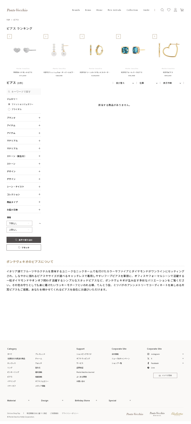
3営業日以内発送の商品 (16, 358)
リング (9, 367)
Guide (146, 10)
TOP (8, 19)
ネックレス (11, 363)
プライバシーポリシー (70, 413)
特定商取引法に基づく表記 (37, 413)
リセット (24, 247)
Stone (99, 10)
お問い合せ (80, 381)
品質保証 (79, 367)
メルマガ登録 (165, 375)
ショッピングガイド (84, 354)
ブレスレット (40, 354)
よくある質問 (81, 376)
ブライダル (17, 109)
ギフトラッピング (83, 358)
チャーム (38, 358)
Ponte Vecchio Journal (85, 372)
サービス (79, 363)
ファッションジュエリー (22, 104)
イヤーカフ (11, 386)
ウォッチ (38, 363)
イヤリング (11, 381)
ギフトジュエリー (41, 381)
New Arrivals (114, 10)
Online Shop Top (13, 413)
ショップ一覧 (117, 363)
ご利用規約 (54, 413)
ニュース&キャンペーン (121, 358)
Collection (132, 10)
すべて (9, 354)
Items (88, 10)
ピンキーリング (13, 372)
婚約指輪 (38, 372)
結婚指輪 (38, 376)
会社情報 (115, 354)
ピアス (16, 19)
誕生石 (37, 367)
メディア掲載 (40, 386)
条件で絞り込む (24, 239)
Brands (76, 10)
